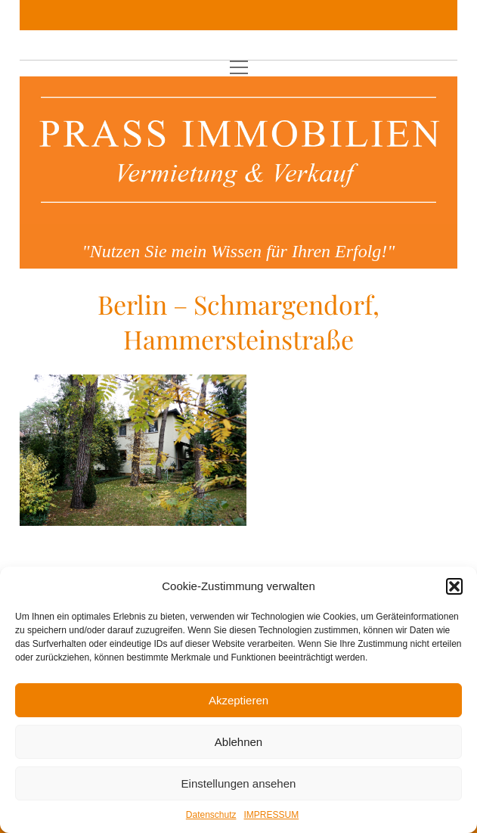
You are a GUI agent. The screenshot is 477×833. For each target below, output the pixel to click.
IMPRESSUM (271, 815)
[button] (454, 586)
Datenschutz (211, 815)
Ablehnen (238, 741)
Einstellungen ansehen (238, 783)
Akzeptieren (238, 700)
